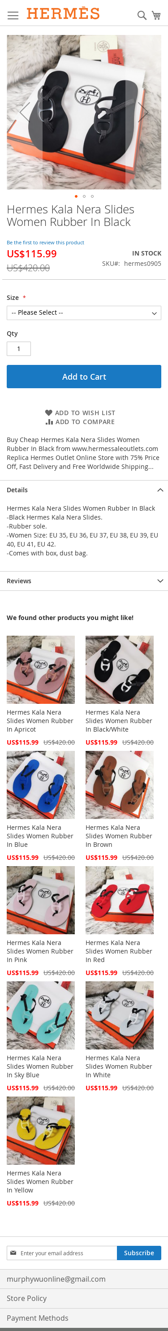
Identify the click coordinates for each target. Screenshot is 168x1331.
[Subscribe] (139, 1253)
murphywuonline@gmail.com (56, 1279)
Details (17, 490)
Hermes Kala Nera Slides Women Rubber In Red (119, 951)
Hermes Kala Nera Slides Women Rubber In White (119, 1066)
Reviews (19, 581)
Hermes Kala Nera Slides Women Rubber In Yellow (40, 1181)
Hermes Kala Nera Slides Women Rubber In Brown (119, 836)
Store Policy (27, 1298)
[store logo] (63, 13)
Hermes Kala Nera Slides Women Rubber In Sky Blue (40, 1066)
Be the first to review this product (45, 242)
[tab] (84, 489)
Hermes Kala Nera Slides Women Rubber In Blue (40, 836)
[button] (76, 196)
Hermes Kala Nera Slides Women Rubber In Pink (40, 951)
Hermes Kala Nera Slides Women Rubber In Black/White (119, 720)
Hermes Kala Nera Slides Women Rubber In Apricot (40, 720)
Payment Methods (38, 1318)
